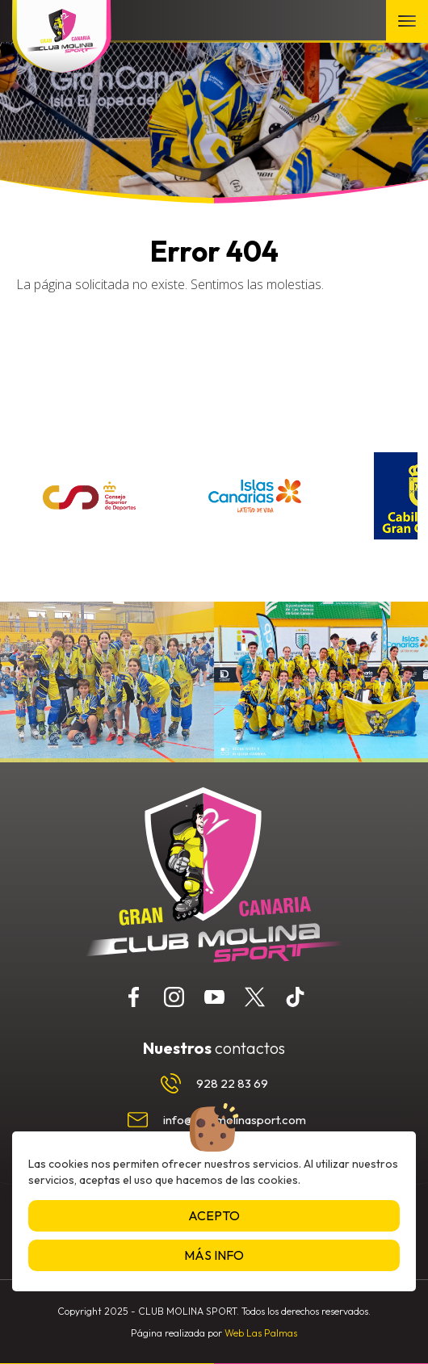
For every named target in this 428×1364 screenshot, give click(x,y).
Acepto (214, 1215)
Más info (214, 1255)
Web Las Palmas (260, 1333)
